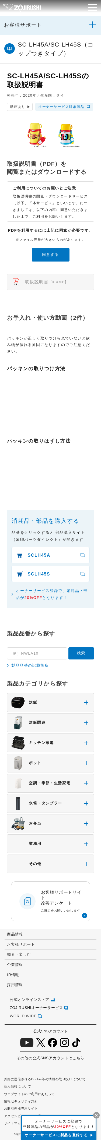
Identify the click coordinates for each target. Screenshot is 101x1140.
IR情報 (13, 975)
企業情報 (15, 964)
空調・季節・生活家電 (40, 783)
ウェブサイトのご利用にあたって (29, 1094)
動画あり (17, 107)
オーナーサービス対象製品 (62, 107)
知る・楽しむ (19, 954)
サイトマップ (14, 1123)
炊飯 (24, 702)
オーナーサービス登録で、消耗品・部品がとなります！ (52, 594)
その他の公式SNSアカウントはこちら (50, 1058)
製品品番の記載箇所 (30, 665)
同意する (50, 254)
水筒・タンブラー (36, 803)
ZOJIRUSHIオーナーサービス (36, 1007)
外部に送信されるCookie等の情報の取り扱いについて (45, 1079)
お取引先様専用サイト (21, 1108)
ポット (26, 763)
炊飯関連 (28, 722)
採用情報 (15, 985)
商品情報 (15, 934)
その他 (26, 864)
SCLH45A (38, 555)
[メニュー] (92, 7)
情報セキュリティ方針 (21, 1101)
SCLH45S (38, 574)
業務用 (26, 843)
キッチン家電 (32, 743)
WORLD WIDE (23, 1016)
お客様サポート (23, 25)
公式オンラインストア (29, 999)
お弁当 (26, 823)
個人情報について (17, 1086)
